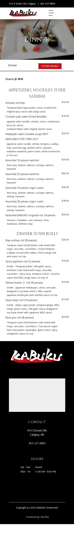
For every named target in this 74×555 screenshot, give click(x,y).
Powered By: (33, 516)
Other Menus (50, 66)
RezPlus (45, 516)
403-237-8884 (37, 443)
